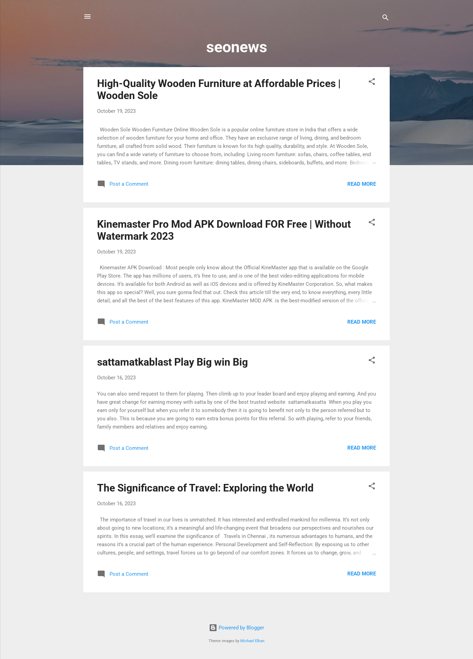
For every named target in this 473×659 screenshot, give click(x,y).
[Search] (385, 18)
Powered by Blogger (236, 628)
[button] (372, 82)
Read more (361, 184)
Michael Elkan (252, 641)
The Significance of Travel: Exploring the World (205, 488)
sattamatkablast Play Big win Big (172, 362)
